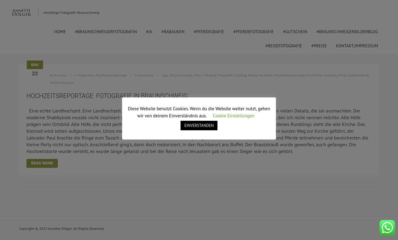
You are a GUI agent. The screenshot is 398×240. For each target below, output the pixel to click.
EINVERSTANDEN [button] (198, 125)
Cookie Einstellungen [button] (233, 116)
